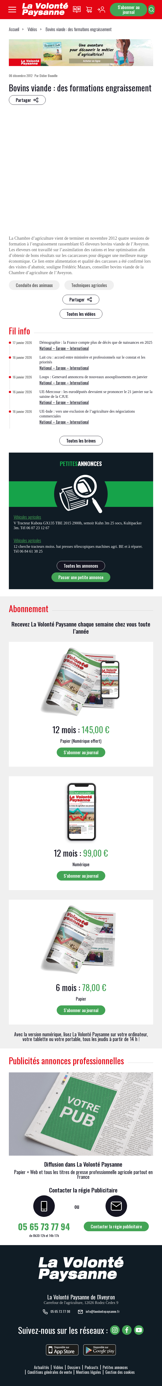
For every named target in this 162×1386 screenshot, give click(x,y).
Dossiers (73, 1367)
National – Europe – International (64, 348)
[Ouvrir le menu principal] (12, 9)
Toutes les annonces (81, 566)
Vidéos (32, 29)
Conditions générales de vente (50, 1372)
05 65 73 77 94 (44, 1226)
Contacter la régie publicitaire (116, 1226)
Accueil (14, 29)
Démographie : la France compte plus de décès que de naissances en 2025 (95, 342)
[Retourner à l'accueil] (45, 9)
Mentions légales (88, 1372)
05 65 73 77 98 (56, 1312)
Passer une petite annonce (80, 577)
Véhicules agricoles (27, 517)
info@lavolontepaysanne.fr (99, 1312)
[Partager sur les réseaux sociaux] (27, 100)
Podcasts (91, 1367)
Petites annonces (115, 1367)
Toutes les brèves (81, 441)
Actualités (41, 1367)
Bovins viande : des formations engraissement (78, 29)
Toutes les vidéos (81, 314)
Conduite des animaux (34, 285)
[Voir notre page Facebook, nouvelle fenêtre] (127, 1330)
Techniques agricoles (89, 285)
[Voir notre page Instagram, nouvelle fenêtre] (115, 1330)
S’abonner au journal (81, 752)
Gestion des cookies (120, 1372)
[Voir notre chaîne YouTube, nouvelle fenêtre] (139, 1330)
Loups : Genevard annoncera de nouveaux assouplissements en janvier (93, 377)
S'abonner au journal (129, 9)
